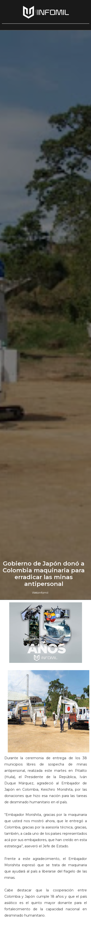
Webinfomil (40, 592)
